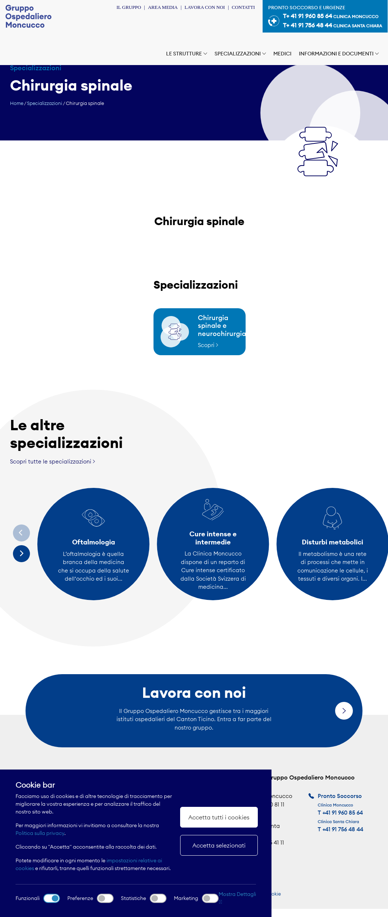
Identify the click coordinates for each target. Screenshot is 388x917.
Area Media (163, 7)
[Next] (21, 553)
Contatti (243, 7)
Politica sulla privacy (40, 833)
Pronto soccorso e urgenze (325, 17)
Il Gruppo (129, 7)
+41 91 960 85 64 (343, 812)
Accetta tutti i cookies (218, 817)
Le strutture (186, 53)
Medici (282, 53)
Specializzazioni (240, 53)
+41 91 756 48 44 (343, 829)
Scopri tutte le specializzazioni (52, 461)
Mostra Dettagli (237, 897)
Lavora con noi (205, 7)
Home (16, 103)
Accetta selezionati (219, 845)
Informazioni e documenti (339, 53)
